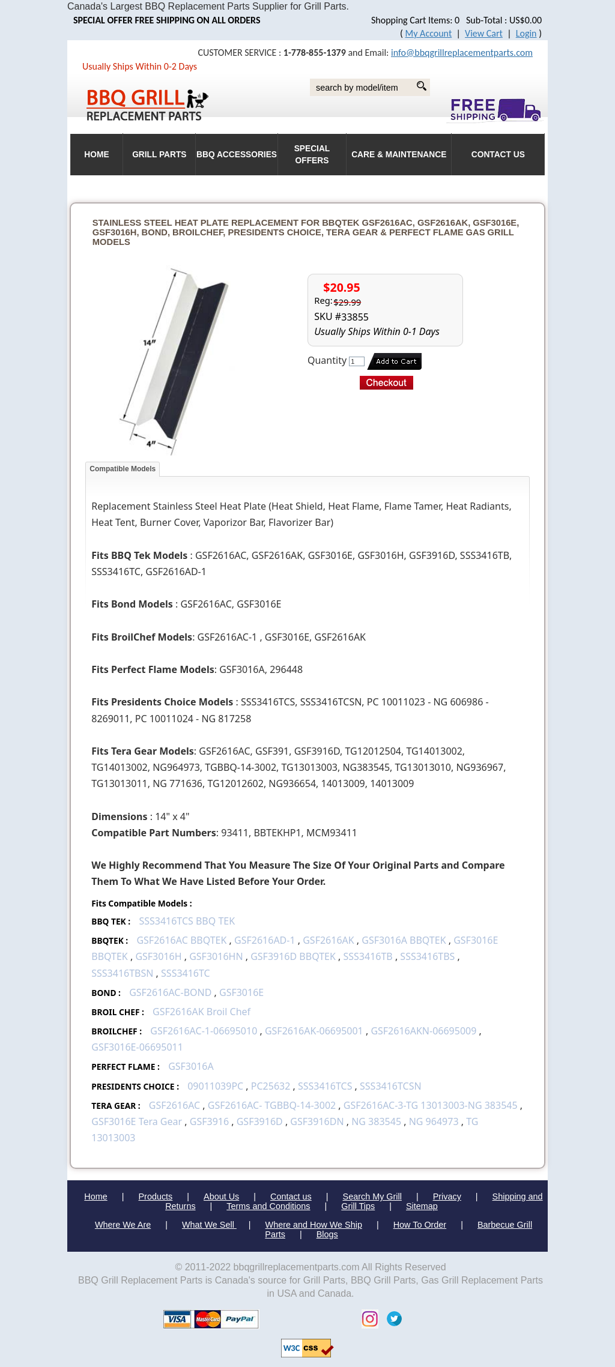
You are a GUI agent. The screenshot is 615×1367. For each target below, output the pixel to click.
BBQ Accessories (236, 154)
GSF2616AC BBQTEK (181, 940)
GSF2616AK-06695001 (314, 1030)
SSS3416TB (367, 956)
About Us (221, 1196)
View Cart (484, 33)
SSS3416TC (185, 973)
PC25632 (271, 1086)
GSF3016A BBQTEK (404, 940)
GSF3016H (158, 956)
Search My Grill (372, 1196)
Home (95, 1196)
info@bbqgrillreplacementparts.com (462, 52)
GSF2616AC (174, 1105)
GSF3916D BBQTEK (293, 956)
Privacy (447, 1196)
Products (156, 1196)
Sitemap (422, 1206)
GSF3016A (191, 1066)
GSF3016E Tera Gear (136, 1121)
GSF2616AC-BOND (170, 992)
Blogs (327, 1234)
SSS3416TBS (427, 956)
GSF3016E (241, 992)
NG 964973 (434, 1121)
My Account (428, 33)
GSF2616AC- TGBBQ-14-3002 (272, 1105)
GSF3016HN (216, 956)
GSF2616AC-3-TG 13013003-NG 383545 (431, 1105)
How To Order (420, 1225)
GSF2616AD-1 (264, 940)
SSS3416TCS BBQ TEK (187, 921)
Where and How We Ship (313, 1225)
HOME (96, 154)
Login (526, 33)
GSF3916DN (317, 1121)
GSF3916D (260, 1121)
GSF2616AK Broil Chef (201, 1011)
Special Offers (312, 154)
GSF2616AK (328, 940)
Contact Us (498, 154)
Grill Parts (159, 154)
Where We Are (123, 1225)
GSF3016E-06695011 (137, 1047)
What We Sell (209, 1225)
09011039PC (215, 1086)
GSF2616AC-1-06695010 (203, 1030)
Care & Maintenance (398, 154)
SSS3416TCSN (391, 1086)
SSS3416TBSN (122, 973)
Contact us (291, 1196)
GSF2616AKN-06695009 (423, 1030)
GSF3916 (209, 1121)
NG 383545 (376, 1121)
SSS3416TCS (325, 1086)
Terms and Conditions (268, 1206)
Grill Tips (358, 1206)
